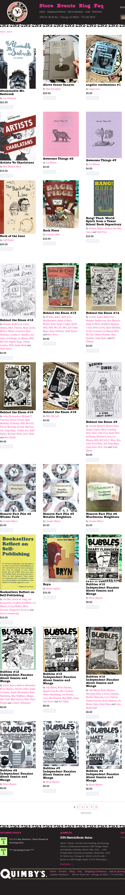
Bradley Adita (53, 317)
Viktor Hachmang (52, 694)
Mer (65, 327)
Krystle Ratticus (25, 427)
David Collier (21, 689)
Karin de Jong (19, 599)
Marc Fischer (15, 327)
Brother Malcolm (94, 697)
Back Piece (51, 230)
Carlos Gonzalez (110, 693)
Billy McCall (55, 327)
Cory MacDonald (52, 698)
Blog (84, 5)
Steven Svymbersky (9, 613)
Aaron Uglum (52, 588)
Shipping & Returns (56, 12)
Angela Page (15, 341)
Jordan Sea (22, 430)
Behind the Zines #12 (16, 320)
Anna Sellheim (56, 331)
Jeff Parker (8, 240)
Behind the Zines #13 (59, 313)
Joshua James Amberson (101, 317)
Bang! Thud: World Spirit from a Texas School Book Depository (103, 221)
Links (87, 12)
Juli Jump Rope (8, 430)
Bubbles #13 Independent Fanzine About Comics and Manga (59, 679)
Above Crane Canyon (58, 84)
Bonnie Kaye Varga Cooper (56, 324)
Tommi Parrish (93, 700)
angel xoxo (94, 89)
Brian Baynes (96, 598)
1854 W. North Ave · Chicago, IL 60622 (59, 17)
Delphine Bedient (110, 324)
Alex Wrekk (10, 437)
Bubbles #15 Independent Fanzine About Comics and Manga (102, 681)
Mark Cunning (108, 429)
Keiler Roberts (109, 700)
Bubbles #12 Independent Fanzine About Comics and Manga (16, 676)
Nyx (118, 440)
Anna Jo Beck (64, 320)
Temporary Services (19, 610)
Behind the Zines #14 (102, 313)
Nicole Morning (8, 427)
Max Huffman (18, 696)
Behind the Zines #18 (59, 412)
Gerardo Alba (53, 234)
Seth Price (102, 232)
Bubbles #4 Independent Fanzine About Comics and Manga (102, 776)
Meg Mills (67, 698)
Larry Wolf (28, 434)
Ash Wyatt (64, 701)
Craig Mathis (14, 606)
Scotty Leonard (93, 331)
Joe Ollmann (9, 98)
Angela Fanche (50, 691)
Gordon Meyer (10, 521)
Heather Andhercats (96, 320)
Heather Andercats (12, 324)
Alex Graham (66, 691)
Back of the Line (12, 236)
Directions (97, 12)
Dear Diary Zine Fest (97, 433)
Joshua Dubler (96, 228)
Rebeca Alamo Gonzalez (12, 331)
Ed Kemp (11, 338)
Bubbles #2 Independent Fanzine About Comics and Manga (16, 775)
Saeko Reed (20, 345)
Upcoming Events (10, 833)
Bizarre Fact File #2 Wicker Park (15, 515)
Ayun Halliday (113, 327)
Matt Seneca (17, 699)
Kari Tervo (52, 334)
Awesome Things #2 (58, 158)
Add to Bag (6, 107)
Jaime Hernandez (19, 692)
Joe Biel (7, 599)
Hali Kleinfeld (53, 89)
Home (42, 12)
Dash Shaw (105, 704)
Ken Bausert (113, 320)
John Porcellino (94, 443)
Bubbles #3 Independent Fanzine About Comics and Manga (59, 773)
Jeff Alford (51, 687)
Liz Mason (51, 162)
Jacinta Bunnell (97, 426)
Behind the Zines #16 (16, 412)
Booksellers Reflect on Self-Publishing (17, 594)
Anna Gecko (29, 327)
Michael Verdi (14, 434)
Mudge (30, 696)
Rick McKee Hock (12, 166)
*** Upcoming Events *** (21, 850)
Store (46, 5)
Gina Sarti (91, 447)
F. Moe (111, 440)
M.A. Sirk (102, 447)
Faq (99, 5)
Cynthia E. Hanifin (19, 334)
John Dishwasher (11, 416)
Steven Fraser (17, 420)
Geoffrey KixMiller (22, 603)
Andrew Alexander (25, 685)
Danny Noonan (102, 334)
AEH (63, 317)
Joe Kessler (67, 694)
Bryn (47, 584)
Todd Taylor (6, 348)
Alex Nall (4, 699)
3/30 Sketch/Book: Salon (76, 837)
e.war (88, 327)
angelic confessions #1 (103, 84)
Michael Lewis (104, 436)
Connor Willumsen (21, 703)
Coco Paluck (110, 697)
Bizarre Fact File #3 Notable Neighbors (58, 515)
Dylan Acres (9, 685)
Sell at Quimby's (75, 12)
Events (66, 5)
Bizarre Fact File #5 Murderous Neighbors (102, 515)
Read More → (66, 864)
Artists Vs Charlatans (17, 162)
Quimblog (66, 833)
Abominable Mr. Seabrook (12, 92)
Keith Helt (114, 433)
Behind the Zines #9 (101, 422)
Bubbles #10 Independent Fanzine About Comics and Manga (102, 589)
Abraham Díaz (93, 693)
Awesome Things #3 (101, 160)
